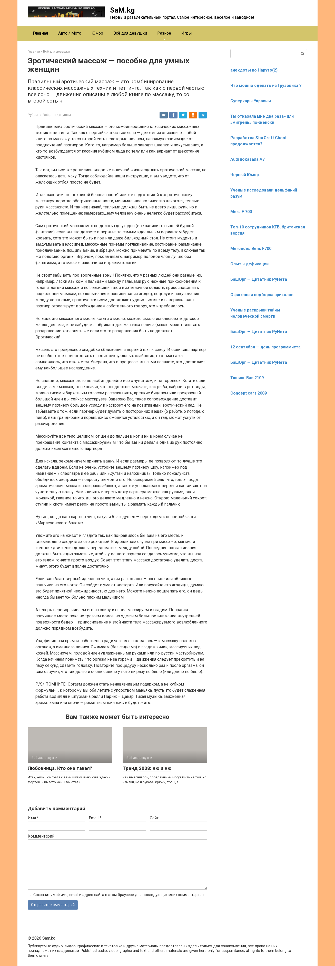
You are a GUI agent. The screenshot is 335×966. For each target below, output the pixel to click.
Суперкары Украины (250, 100)
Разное (164, 33)
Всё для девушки (130, 33)
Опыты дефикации (249, 263)
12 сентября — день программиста (265, 347)
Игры (186, 33)
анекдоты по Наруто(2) (254, 70)
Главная (40, 33)
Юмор (97, 33)
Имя (33, 818)
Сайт (154, 818)
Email (95, 818)
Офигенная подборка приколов (261, 294)
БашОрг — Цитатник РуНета (258, 279)
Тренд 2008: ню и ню (147, 768)
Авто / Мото (69, 33)
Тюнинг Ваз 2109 (247, 377)
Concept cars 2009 (248, 393)
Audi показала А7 (247, 159)
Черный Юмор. (245, 174)
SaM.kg (122, 10)
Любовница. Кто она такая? (60, 768)
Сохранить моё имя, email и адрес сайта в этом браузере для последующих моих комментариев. (118, 895)
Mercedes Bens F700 (250, 248)
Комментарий (41, 836)
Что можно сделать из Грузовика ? (266, 85)
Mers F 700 (241, 211)
